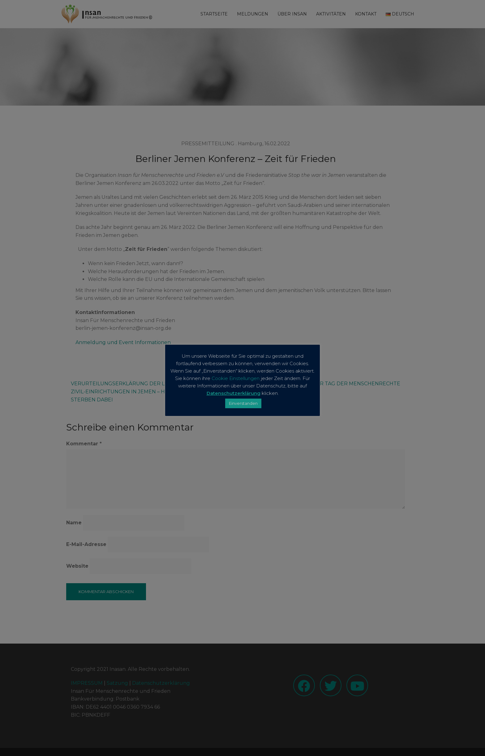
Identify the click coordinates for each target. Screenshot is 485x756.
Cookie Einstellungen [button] (236, 378)
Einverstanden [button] (243, 403)
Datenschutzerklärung (233, 393)
